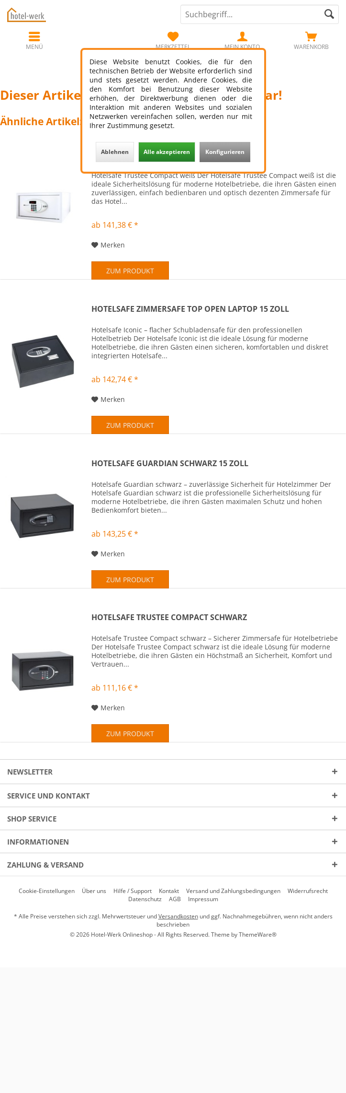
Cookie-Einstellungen (47, 891)
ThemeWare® (258, 934)
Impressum (203, 899)
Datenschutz (145, 899)
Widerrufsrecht (308, 891)
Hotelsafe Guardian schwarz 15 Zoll (169, 463)
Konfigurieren (225, 152)
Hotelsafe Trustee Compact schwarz (169, 617)
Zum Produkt (130, 270)
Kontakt (169, 891)
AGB (175, 899)
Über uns (94, 891)
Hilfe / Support (132, 891)
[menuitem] (311, 41)
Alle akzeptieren (167, 152)
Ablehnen (115, 152)
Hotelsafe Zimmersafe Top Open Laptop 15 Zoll (190, 309)
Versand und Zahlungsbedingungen (233, 891)
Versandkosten (178, 916)
